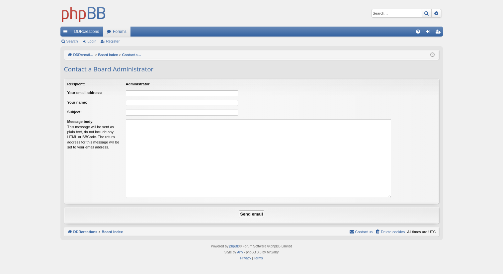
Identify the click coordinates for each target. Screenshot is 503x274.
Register (113, 41)
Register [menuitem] (439, 33)
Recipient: (76, 84)
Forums (119, 31)
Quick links (66, 33)
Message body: (80, 122)
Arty (240, 252)
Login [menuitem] (429, 33)
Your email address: (84, 93)
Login (91, 41)
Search (72, 41)
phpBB (234, 246)
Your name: (77, 102)
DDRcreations (86, 31)
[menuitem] (418, 32)
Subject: (74, 112)
